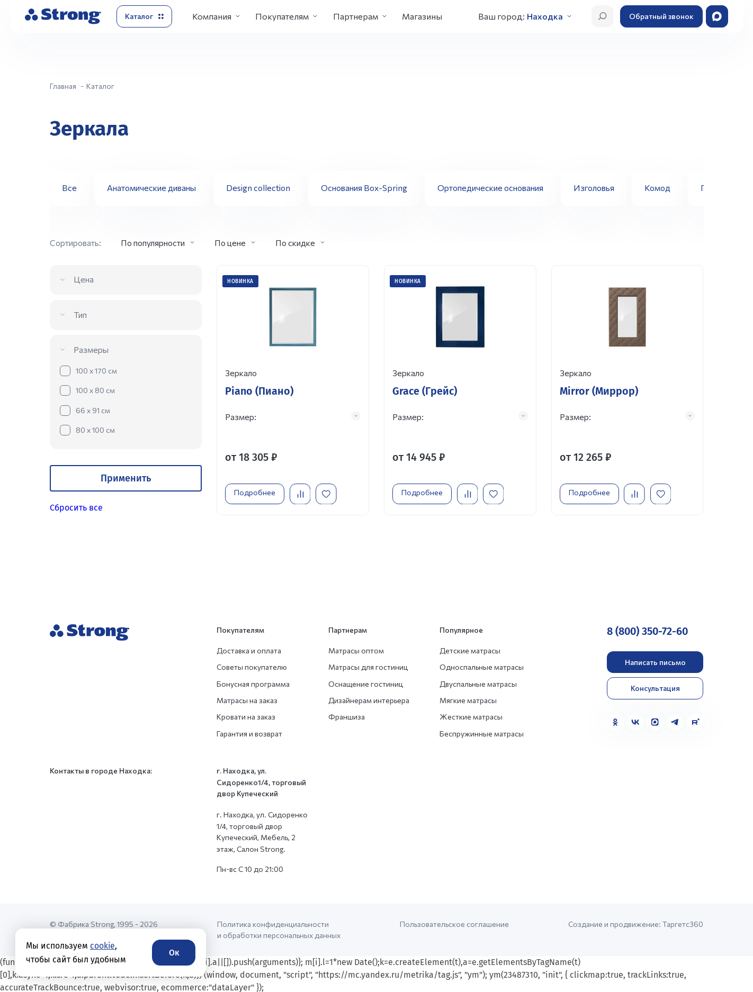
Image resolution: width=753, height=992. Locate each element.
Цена (84, 279)
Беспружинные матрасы (482, 732)
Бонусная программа (253, 682)
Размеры (91, 349)
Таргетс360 (682, 922)
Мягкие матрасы (468, 699)
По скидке (295, 243)
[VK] (635, 721)
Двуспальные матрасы (478, 682)
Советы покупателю (252, 665)
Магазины (422, 16)
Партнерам (355, 16)
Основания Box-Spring (364, 188)
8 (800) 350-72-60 (647, 630)
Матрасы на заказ (247, 699)
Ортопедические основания (490, 188)
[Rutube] (695, 721)
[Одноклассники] (615, 721)
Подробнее (257, 489)
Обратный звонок (661, 16)
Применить (126, 478)
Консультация (655, 686)
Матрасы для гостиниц (368, 665)
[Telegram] (675, 721)
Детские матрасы (470, 649)
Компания (211, 16)
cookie (102, 946)
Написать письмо (655, 661)
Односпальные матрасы (482, 665)
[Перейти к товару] (292, 389)
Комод (657, 188)
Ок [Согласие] (174, 953)
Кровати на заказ (246, 715)
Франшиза (346, 715)
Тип (80, 315)
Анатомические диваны (151, 188)
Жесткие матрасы (471, 715)
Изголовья (593, 188)
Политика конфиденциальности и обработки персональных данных (278, 928)
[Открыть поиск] (602, 16)
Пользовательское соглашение (454, 922)
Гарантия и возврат (249, 732)
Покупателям (282, 16)
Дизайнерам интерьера (368, 699)
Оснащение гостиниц (365, 682)
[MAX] (655, 721)
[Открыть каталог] (144, 16)
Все (69, 188)
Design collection (258, 188)
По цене (230, 243)
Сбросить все (76, 508)
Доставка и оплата (249, 649)
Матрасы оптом (356, 649)
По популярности (153, 243)
